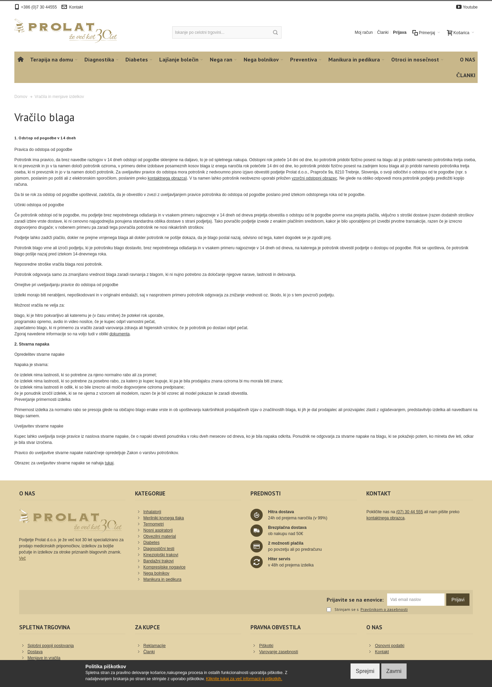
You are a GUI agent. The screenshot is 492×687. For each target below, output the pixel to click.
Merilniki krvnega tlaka (164, 518)
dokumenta (119, 334)
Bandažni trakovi (159, 561)
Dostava (35, 651)
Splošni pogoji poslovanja (51, 645)
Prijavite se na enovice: (355, 599)
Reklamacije (155, 645)
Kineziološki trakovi (161, 554)
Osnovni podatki (389, 645)
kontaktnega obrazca (167, 178)
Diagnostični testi (159, 548)
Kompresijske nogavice (165, 567)
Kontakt (76, 7)
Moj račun (364, 32)
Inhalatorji (152, 511)
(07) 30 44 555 (409, 511)
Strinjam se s (343, 609)
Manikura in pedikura (162, 579)
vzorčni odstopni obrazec (314, 178)
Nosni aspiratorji (158, 530)
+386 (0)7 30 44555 (39, 7)
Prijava (399, 32)
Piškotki (266, 645)
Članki (382, 32)
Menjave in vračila (44, 658)
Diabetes (152, 542)
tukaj (109, 463)
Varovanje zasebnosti (278, 651)
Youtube (470, 7)
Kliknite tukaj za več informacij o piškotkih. (244, 678)
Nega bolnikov (156, 573)
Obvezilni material (160, 536)
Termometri (154, 524)
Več (22, 558)
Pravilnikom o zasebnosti (384, 609)
